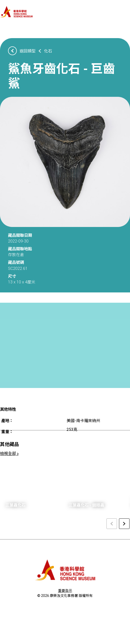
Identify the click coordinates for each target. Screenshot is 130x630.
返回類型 (28, 51)
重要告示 (65, 591)
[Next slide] (124, 523)
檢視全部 (9, 453)
